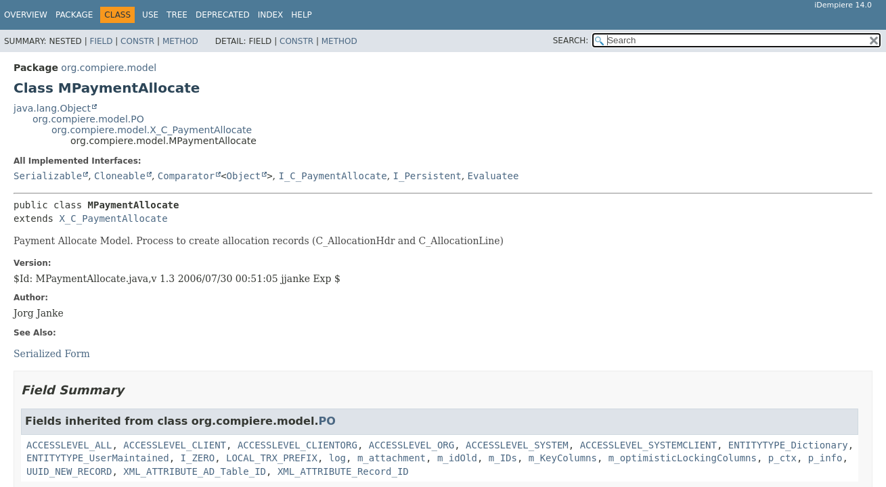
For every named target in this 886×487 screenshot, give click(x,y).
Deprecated (223, 15)
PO (326, 421)
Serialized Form (52, 353)
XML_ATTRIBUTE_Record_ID (343, 471)
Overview (25, 15)
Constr (137, 41)
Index (271, 15)
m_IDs (503, 458)
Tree (177, 15)
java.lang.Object (52, 108)
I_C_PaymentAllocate (332, 175)
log (337, 458)
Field (100, 41)
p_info (825, 458)
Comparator (186, 175)
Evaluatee (493, 175)
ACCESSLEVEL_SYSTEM (517, 445)
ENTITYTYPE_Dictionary (788, 445)
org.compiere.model (108, 67)
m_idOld (457, 458)
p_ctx (782, 458)
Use (150, 15)
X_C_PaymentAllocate (113, 218)
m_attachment (391, 458)
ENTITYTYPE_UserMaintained (97, 458)
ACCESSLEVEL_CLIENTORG (297, 445)
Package (74, 15)
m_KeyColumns (563, 458)
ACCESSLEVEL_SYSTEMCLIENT (648, 445)
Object (244, 175)
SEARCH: (571, 40)
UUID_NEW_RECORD (69, 471)
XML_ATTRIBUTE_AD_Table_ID (194, 471)
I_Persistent (427, 175)
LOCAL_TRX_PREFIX (271, 458)
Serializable (48, 175)
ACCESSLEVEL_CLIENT (174, 445)
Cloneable (120, 175)
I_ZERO (198, 458)
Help (301, 15)
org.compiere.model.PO (88, 119)
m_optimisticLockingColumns (682, 458)
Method (180, 41)
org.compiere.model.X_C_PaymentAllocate (151, 129)
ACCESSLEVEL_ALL (69, 445)
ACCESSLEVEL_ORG (411, 445)
